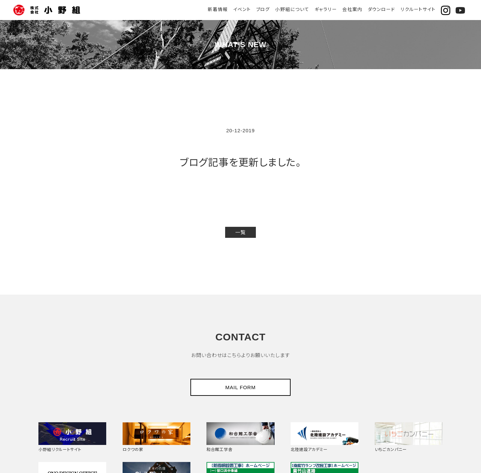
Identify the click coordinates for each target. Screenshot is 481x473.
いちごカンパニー (409, 436)
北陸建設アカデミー (324, 436)
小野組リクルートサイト (72, 436)
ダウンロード (381, 9)
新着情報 (218, 9)
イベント (242, 9)
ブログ (263, 9)
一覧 (240, 232)
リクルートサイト (418, 9)
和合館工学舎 (240, 436)
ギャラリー (325, 9)
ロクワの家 (156, 436)
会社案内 (352, 9)
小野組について (292, 9)
